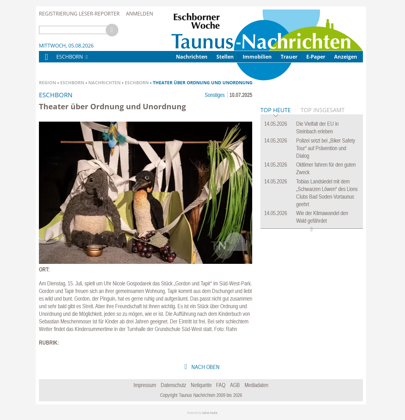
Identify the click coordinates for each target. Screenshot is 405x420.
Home (46, 61)
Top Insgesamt (323, 207)
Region (47, 83)
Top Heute (275, 207)
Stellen (225, 56)
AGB (235, 385)
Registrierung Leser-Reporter (79, 13)
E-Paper (315, 56)
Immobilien (257, 56)
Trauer (289, 56)
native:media (209, 413)
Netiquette (201, 385)
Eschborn (72, 83)
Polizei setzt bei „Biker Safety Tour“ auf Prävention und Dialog (325, 245)
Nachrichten (104, 83)
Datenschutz (173, 385)
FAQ (220, 385)
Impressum (145, 385)
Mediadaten (256, 385)
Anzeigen (345, 56)
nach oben (205, 367)
